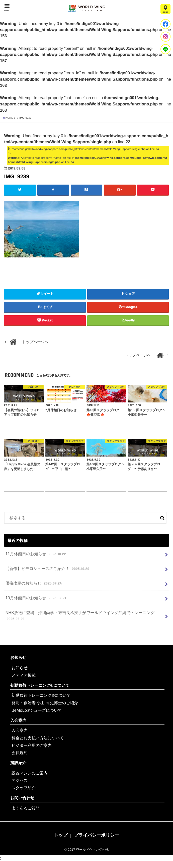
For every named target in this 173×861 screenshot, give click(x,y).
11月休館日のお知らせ (36, 553)
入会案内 (18, 720)
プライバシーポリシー (96, 835)
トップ (60, 835)
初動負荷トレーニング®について (39, 685)
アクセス (20, 780)
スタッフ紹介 (24, 787)
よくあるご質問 (26, 808)
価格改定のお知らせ (34, 583)
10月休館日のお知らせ (36, 598)
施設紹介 (18, 762)
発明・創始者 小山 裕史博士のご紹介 (45, 702)
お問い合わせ (22, 797)
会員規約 (20, 752)
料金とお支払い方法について (38, 738)
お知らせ (18, 657)
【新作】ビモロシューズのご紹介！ (47, 568)
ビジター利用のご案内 (32, 745)
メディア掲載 (24, 675)
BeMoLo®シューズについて (37, 710)
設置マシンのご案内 (30, 773)
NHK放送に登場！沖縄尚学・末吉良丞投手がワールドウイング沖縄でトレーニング (79, 616)
